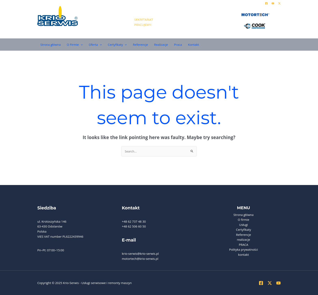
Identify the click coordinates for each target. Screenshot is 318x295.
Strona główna (50, 44)
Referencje (140, 44)
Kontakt (193, 44)
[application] (81, 44)
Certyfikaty (117, 44)
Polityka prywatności (243, 250)
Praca (178, 44)
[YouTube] (273, 3)
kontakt (243, 255)
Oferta (95, 44)
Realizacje (161, 44)
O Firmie (75, 44)
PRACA (243, 245)
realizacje (243, 240)
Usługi (243, 225)
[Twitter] (279, 3)
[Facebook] (266, 3)
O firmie (243, 220)
